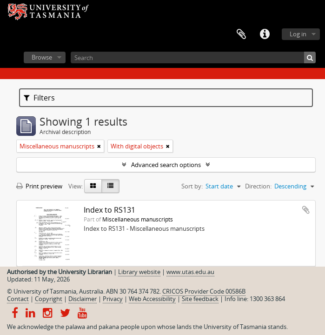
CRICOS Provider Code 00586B (203, 291)
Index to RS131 (109, 210)
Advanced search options (166, 165)
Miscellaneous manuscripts (137, 219)
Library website (139, 272)
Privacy (113, 299)
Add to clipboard (306, 209)
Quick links (264, 34)
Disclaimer (82, 299)
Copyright (48, 299)
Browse (42, 57)
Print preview (39, 186)
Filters (39, 98)
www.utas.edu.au (190, 272)
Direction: (258, 186)
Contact (18, 299)
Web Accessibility (152, 299)
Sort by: (192, 186)
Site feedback (200, 299)
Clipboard (241, 34)
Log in (298, 34)
